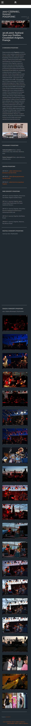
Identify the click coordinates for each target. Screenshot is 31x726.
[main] (15, 367)
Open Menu (2, 2)
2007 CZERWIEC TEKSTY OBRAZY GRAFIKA (13, 721)
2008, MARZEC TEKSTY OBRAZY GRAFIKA (18, 723)
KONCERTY (8, 717)
